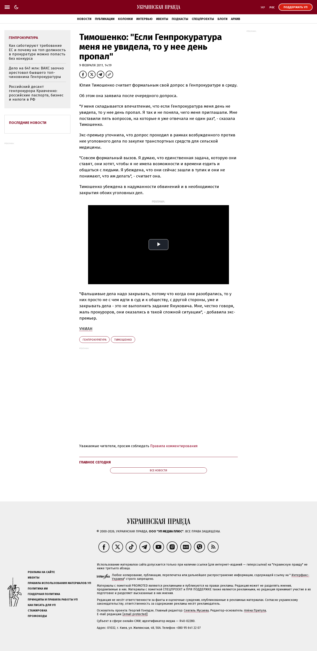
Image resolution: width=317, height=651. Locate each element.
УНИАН (85, 328)
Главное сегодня (95, 462)
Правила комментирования (174, 446)
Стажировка (37, 610)
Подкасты (180, 19)
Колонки (125, 19)
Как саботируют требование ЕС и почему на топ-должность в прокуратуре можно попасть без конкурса (37, 52)
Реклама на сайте (41, 572)
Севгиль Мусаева (196, 610)
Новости (84, 19)
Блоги (222, 19)
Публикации (104, 19)
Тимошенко (123, 339)
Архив (235, 19)
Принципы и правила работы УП (53, 599)
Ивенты (162, 19)
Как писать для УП (42, 605)
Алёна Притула (255, 610)
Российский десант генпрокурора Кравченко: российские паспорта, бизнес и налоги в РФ (36, 93)
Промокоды (37, 616)
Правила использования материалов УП (59, 583)
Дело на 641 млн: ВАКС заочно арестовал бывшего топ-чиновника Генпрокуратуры (36, 72)
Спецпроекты (203, 19)
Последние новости (27, 123)
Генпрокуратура (94, 339)
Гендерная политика (44, 594)
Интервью (144, 19)
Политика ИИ (38, 588)
